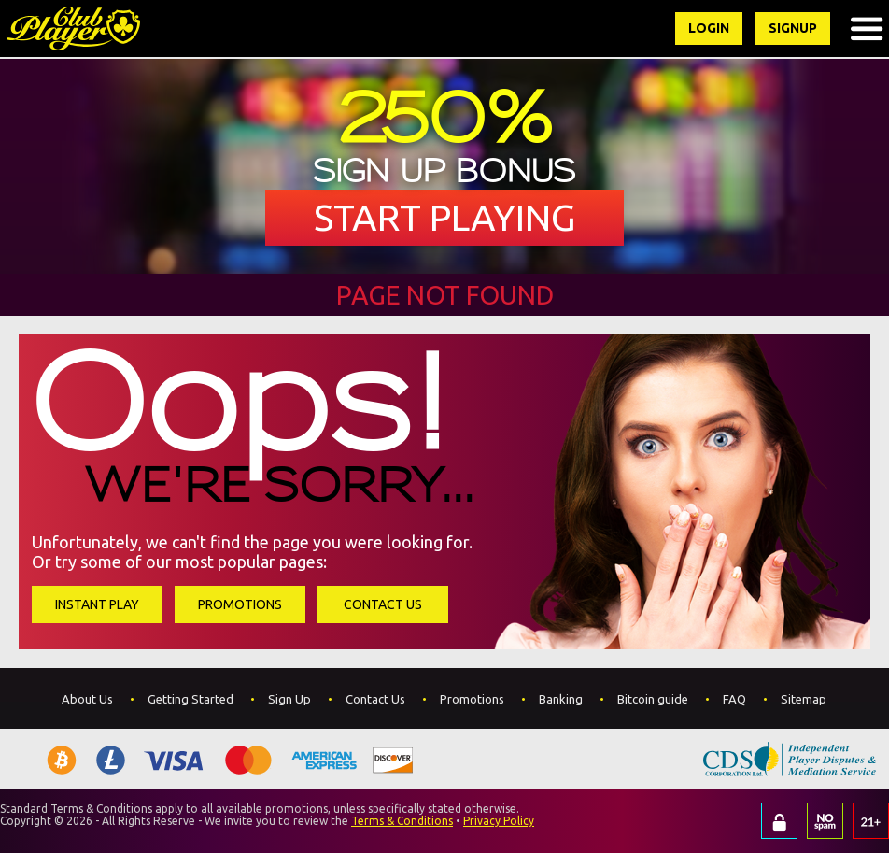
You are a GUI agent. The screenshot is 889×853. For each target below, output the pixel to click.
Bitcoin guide (652, 698)
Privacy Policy (498, 821)
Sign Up (289, 698)
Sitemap (803, 698)
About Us (87, 698)
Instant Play (97, 604)
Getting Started (190, 698)
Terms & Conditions (402, 821)
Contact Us (383, 604)
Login (708, 28)
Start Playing (445, 217)
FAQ (734, 698)
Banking (561, 698)
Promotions (240, 604)
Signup (793, 28)
